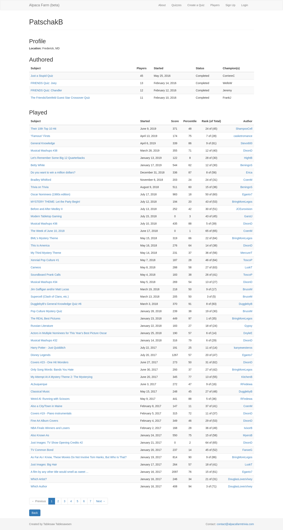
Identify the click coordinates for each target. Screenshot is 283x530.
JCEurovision (244, 209)
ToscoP (247, 260)
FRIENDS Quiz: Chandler (46, 90)
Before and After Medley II (47, 209)
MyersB (247, 435)
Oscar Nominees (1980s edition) (50, 194)
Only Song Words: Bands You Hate (52, 369)
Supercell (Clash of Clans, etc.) (50, 296)
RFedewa (246, 384)
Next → (100, 501)
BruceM (247, 289)
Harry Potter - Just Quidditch (48, 347)
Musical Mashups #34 (44, 282)
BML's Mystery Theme (44, 238)
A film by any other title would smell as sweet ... (60, 471)
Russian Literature (42, 325)
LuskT (248, 267)
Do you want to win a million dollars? (53, 172)
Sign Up (230, 5)
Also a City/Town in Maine (46, 406)
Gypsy (248, 325)
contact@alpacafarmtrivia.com (235, 524)
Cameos (36, 267)
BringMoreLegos (242, 201)
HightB (248, 157)
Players (215, 5)
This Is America (40, 245)
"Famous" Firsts (40, 136)
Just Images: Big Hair (44, 464)
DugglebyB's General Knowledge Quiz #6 (56, 303)
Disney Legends (40, 355)
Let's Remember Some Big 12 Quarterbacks (58, 157)
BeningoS (246, 165)
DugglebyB (245, 303)
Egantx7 (247, 194)
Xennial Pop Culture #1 (45, 260)
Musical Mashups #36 (44, 223)
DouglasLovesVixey (240, 479)
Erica (249, 172)
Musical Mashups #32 (44, 340)
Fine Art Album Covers (44, 420)
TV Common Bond (42, 449)
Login (244, 5)
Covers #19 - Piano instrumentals (51, 413)
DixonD (247, 150)
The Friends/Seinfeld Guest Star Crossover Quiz (60, 97)
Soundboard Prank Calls (46, 274)
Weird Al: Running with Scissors (50, 398)
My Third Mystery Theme (46, 252)
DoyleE (247, 333)
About (162, 5)
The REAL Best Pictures (45, 318)
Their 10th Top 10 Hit (43, 128)
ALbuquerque (39, 384)
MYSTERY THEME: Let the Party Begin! (55, 201)
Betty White (38, 165)
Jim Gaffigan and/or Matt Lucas (50, 289)
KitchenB (246, 376)
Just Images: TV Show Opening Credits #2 (57, 442)
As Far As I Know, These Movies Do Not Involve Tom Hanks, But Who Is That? (79, 457)
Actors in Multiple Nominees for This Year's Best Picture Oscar (69, 333)
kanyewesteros (243, 347)
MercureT (246, 252)
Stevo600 (246, 143)
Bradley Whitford (41, 179)
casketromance (243, 136)
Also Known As (40, 435)
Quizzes (177, 5)
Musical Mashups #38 (44, 150)
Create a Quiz (195, 5)
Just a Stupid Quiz (42, 75)
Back (35, 512)
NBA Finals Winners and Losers (50, 428)
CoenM (247, 179)
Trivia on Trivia (40, 187)
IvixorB (248, 428)
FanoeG (247, 449)
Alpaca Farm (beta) (44, 5)
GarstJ (248, 216)
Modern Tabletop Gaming (46, 216)
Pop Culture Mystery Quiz (46, 311)
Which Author (39, 486)
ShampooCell (244, 128)
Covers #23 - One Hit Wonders (49, 362)
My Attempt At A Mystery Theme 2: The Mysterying (61, 376)
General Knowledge (43, 143)
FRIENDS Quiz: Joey (44, 83)
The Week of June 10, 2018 (48, 230)
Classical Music (40, 391)
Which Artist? (39, 479)
